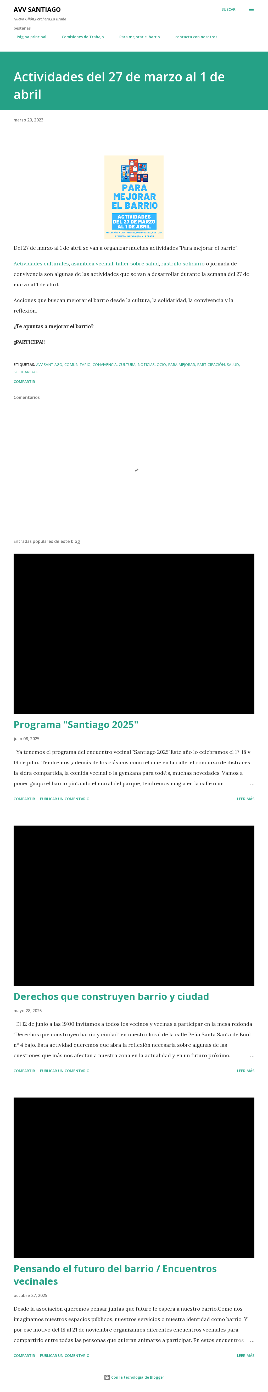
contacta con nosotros (193, 36)
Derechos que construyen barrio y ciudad (111, 996)
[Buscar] (228, 9)
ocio (161, 364)
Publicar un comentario (65, 798)
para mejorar (181, 364)
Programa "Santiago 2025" (76, 724)
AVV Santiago (37, 9)
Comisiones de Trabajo (80, 36)
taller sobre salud (137, 263)
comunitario (77, 364)
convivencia (105, 364)
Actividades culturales (41, 263)
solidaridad (26, 371)
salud (233, 364)
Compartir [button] (24, 381)
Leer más (245, 798)
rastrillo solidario (183, 263)
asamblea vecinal (92, 263)
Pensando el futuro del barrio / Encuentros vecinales (115, 1275)
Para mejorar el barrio (136, 36)
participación (211, 364)
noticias (146, 364)
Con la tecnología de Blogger (134, 1377)
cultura (127, 364)
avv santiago (49, 364)
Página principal (28, 36)
